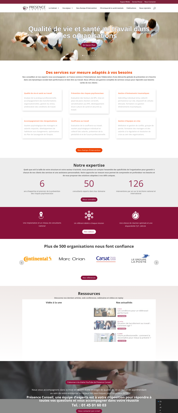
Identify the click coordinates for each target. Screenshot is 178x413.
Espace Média (125, 2)
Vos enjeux (66, 8)
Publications (131, 8)
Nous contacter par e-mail (89, 411)
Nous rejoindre (145, 8)
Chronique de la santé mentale (111, 8)
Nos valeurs (89, 231)
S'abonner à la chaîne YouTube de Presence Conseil (89, 382)
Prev (21, 262)
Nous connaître (89, 199)
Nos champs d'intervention (89, 150)
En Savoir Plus (89, 46)
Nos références (89, 277)
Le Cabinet (53, 8)
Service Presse (137, 2)
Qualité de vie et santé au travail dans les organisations (89, 33)
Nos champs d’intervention (86, 8)
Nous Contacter (150, 2)
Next (156, 262)
